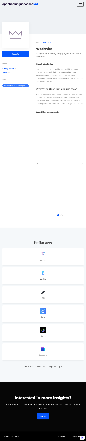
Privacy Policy (9, 68)
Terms (6, 72)
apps (37, 42)
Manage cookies (77, 436)
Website (15, 54)
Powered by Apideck (11, 436)
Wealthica (47, 42)
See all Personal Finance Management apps (43, 366)
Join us (43, 416)
